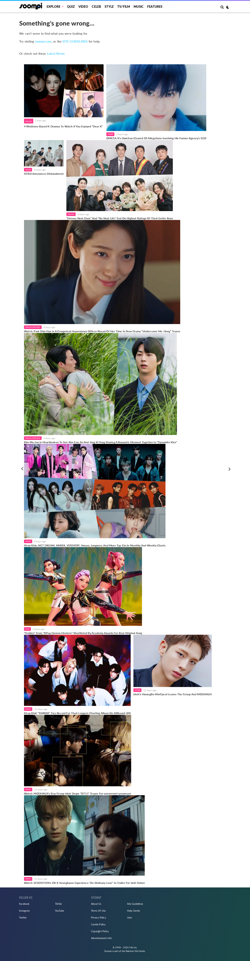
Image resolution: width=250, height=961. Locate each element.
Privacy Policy (98, 917)
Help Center (133, 910)
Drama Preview (32, 327)
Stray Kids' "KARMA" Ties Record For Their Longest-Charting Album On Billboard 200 (77, 713)
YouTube (59, 910)
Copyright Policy (100, 931)
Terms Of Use (98, 910)
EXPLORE (53, 6)
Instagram (24, 910)
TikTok (58, 903)
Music (139, 6)
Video (83, 6)
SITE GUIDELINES (75, 41)
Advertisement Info (101, 938)
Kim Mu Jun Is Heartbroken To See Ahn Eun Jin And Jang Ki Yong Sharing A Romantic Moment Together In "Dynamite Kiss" (100, 442)
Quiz (71, 6)
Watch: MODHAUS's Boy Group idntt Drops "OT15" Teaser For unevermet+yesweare (77, 793)
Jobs (129, 917)
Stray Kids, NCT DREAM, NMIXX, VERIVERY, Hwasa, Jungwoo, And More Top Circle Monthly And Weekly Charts (94, 545)
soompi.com (43, 41)
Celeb (96, 6)
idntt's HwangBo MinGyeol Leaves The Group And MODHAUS (172, 694)
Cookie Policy (98, 924)
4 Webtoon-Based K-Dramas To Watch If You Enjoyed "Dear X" (64, 126)
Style (109, 6)
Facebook (24, 903)
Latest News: (56, 53)
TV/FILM (123, 6)
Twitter (23, 917)
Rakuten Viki (132, 951)
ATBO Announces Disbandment (44, 173)
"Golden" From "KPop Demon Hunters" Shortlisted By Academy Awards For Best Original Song (83, 633)
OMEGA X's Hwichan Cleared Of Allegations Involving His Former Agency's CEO (156, 138)
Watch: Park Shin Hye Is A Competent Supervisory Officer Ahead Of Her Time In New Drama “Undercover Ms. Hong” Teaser (102, 331)
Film (27, 629)
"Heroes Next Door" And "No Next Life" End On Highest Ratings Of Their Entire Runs (119, 218)
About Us (96, 903)
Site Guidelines (135, 903)
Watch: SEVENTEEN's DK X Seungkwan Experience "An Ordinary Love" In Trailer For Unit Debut (84, 882)
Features (155, 6)
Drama (28, 121)
